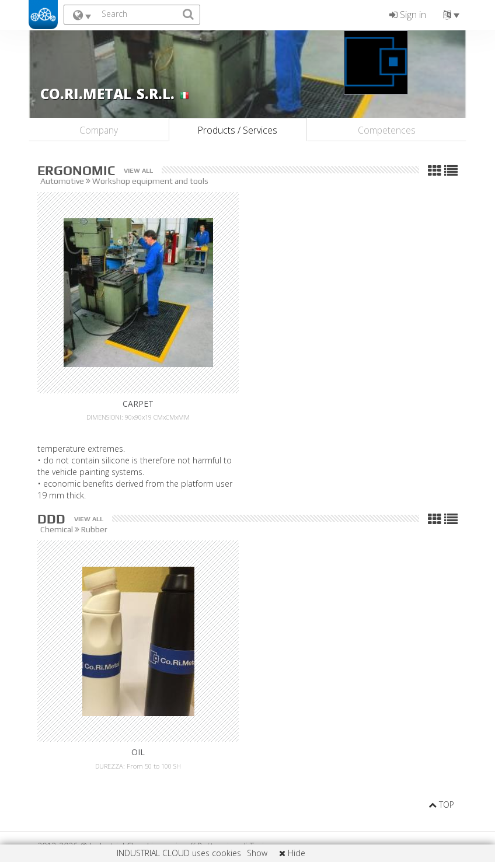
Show (257, 852)
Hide (292, 852)
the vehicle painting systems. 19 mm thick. (247, 483)
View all (138, 171)
